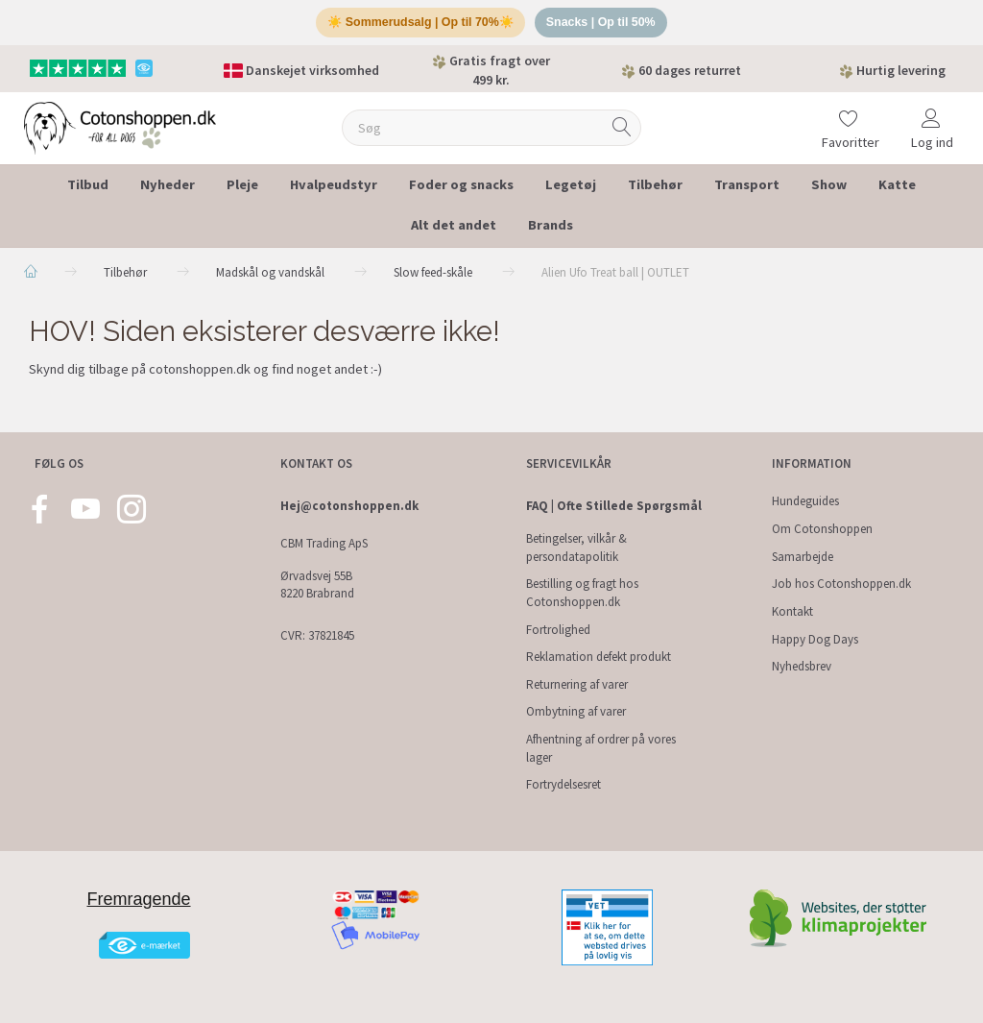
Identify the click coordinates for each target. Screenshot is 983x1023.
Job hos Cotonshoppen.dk (841, 584)
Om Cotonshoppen (822, 530)
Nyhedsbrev (801, 667)
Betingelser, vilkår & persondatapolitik (576, 548)
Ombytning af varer (576, 712)
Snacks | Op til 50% (605, 24)
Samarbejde (802, 556)
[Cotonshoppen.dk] (120, 130)
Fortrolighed (558, 629)
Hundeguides (805, 502)
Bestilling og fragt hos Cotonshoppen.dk (582, 593)
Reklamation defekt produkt (598, 657)
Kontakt (792, 611)
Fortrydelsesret (563, 785)
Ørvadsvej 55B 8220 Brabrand (317, 585)
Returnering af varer (577, 684)
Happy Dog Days (815, 639)
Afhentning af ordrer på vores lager (601, 749)
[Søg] (622, 132)
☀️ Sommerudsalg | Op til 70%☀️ (418, 24)
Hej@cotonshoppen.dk (349, 507)
